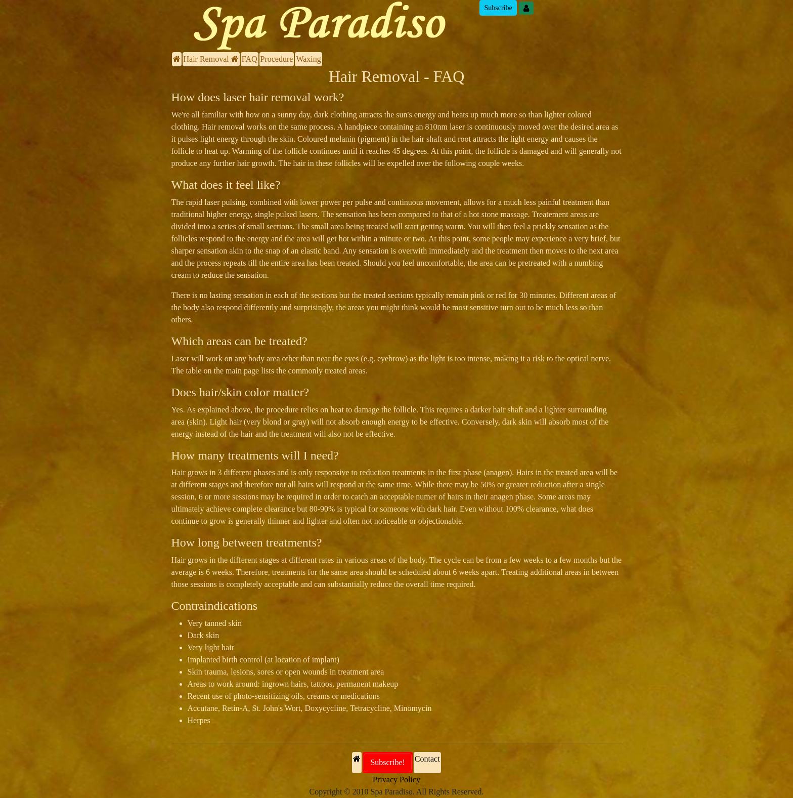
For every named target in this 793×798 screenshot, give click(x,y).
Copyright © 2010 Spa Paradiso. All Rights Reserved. (396, 791)
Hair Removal (211, 59)
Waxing (308, 59)
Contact (427, 758)
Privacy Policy (396, 779)
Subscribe (498, 8)
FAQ (249, 59)
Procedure (276, 59)
